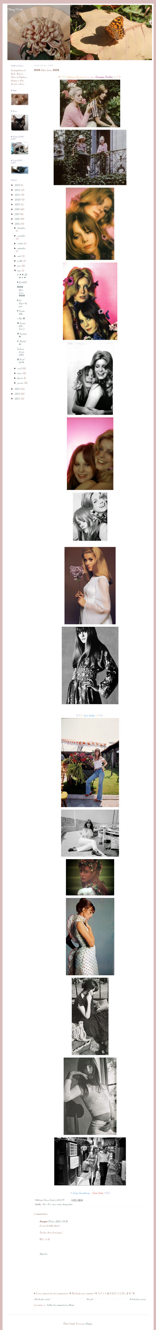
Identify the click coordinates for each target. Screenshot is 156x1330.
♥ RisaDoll (22, 282)
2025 (18, 185)
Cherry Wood (14, 9)
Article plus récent (42, 1299)
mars (19, 373)
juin (19, 265)
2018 (17, 209)
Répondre (43, 1253)
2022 (18, 189)
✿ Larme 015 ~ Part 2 (21, 326)
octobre (20, 243)
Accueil (90, 1299)
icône (54, 1204)
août (19, 256)
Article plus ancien (138, 1299)
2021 (17, 194)
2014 (17, 388)
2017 (17, 214)
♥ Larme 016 (21, 312)
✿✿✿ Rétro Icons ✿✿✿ (21, 291)
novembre (21, 235)
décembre (21, 228)
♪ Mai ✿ (21, 318)
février (20, 378)
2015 (17, 223)
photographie (67, 1204)
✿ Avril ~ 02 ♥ (21, 361)
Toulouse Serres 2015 (20, 351)
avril (19, 368)
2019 (17, 204)
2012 (17, 398)
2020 (18, 199)
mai (19, 270)
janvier (20, 382)
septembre (21, 248)
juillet (20, 260)
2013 (17, 393)
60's (44, 1204)
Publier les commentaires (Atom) (60, 1305)
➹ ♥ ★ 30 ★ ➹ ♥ (22, 276)
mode (59, 1204)
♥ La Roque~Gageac (22, 303)
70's (49, 1204)
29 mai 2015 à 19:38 (58, 1221)
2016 (17, 218)
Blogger (89, 1323)
